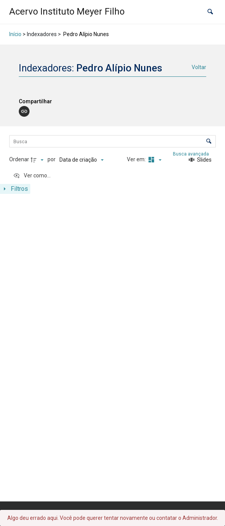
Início (15, 34)
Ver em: (137, 159)
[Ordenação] (81, 159)
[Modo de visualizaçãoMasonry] (154, 159)
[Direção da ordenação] (38, 159)
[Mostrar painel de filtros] (15, 189)
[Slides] (200, 159)
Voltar (199, 67)
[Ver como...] (31, 176)
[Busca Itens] (112, 141)
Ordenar (19, 159)
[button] (210, 11)
